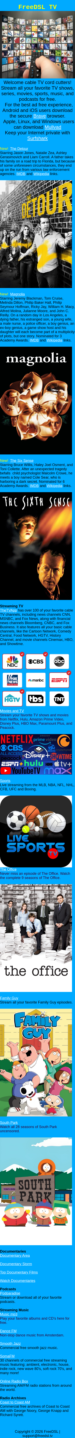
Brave (39, 116)
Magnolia (17, 294)
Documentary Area (15, 1256)
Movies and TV (12, 711)
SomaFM (7, 1356)
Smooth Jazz (10, 1344)
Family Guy (9, 998)
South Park (9, 1123)
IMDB (20, 174)
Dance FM (8, 1331)
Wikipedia (41, 174)
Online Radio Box (14, 1381)
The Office (8, 869)
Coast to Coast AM (15, 1402)
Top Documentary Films (19, 1272)
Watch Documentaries (17, 1281)
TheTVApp (8, 610)
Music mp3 (8, 1314)
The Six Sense (22, 461)
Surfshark (37, 138)
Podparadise (10, 1293)
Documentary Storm (16, 1264)
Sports (5, 781)
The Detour (19, 149)
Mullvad (53, 127)
